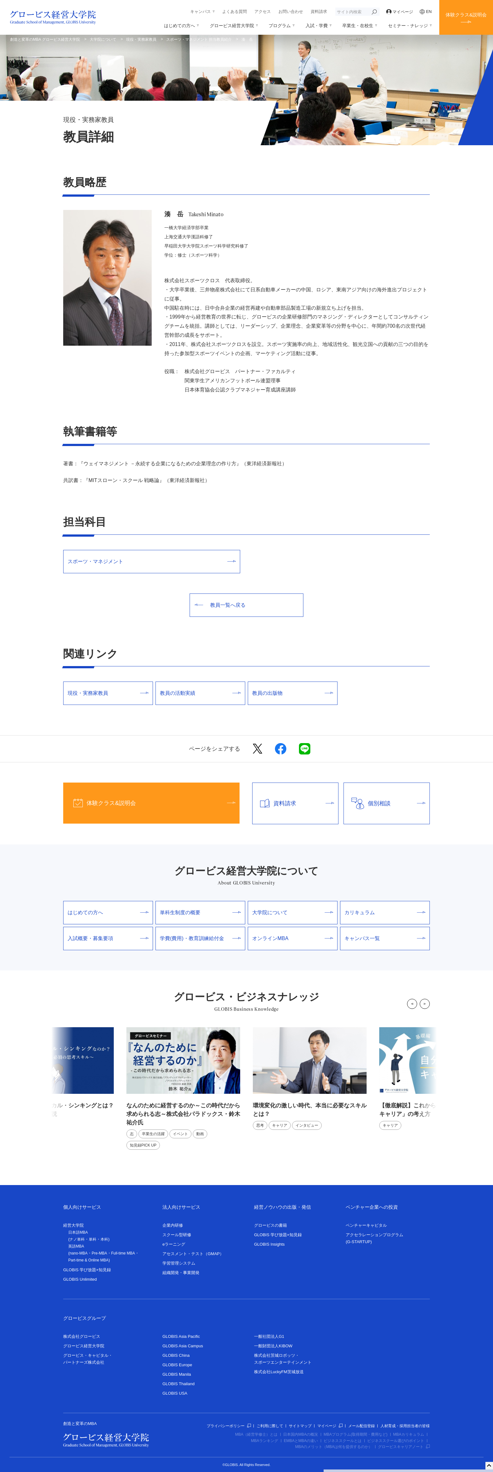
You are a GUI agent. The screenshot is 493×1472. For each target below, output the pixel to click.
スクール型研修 (176, 1234)
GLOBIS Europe (177, 1364)
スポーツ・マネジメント (152, 561)
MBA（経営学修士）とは (256, 1434)
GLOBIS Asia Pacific (181, 1336)
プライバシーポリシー (229, 1426)
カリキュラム (384, 912)
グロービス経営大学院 (232, 25)
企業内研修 (172, 1225)
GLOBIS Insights (269, 1244)
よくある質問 (234, 11)
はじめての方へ (179, 25)
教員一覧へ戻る (220, 605)
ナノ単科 (77, 1239)
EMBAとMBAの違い (301, 1441)
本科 (104, 1239)
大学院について (103, 39)
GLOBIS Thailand (178, 1383)
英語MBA (76, 1246)
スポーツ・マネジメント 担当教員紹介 (199, 39)
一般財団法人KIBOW (273, 1346)
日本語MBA (78, 1232)
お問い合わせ (290, 11)
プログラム (280, 25)
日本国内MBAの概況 (300, 1434)
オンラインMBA (292, 938)
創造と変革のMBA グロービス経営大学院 (45, 39)
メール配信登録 (361, 1426)
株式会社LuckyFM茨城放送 (279, 1371)
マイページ (399, 12)
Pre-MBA (99, 1253)
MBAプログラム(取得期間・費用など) (355, 1434)
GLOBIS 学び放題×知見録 (87, 1269)
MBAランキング (264, 1441)
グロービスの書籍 (270, 1225)
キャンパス (200, 11)
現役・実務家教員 (141, 39)
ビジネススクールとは (343, 1441)
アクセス (262, 11)
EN (426, 11)
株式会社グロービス (81, 1336)
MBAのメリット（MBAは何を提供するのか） (333, 1447)
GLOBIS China (176, 1355)
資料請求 (319, 11)
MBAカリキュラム (408, 1434)
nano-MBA (79, 1253)
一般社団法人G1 (269, 1336)
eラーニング (173, 1244)
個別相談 (384, 803)
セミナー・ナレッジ (408, 25)
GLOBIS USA (174, 1393)
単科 (92, 1239)
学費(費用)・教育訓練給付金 (200, 938)
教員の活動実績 (200, 693)
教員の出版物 (292, 693)
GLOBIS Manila (176, 1374)
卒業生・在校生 (357, 25)
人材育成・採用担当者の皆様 (405, 1426)
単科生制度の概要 (200, 912)
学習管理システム (178, 1263)
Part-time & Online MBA (88, 1260)
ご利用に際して (270, 1426)
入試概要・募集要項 (108, 938)
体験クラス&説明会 (466, 14)
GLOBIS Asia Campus (182, 1346)
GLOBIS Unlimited (80, 1279)
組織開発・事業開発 (180, 1272)
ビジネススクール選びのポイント (395, 1441)
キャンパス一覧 (384, 938)
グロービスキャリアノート (404, 1447)
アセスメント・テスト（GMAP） (193, 1253)
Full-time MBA (123, 1253)
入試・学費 (317, 25)
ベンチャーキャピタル (366, 1225)
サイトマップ (300, 1426)
